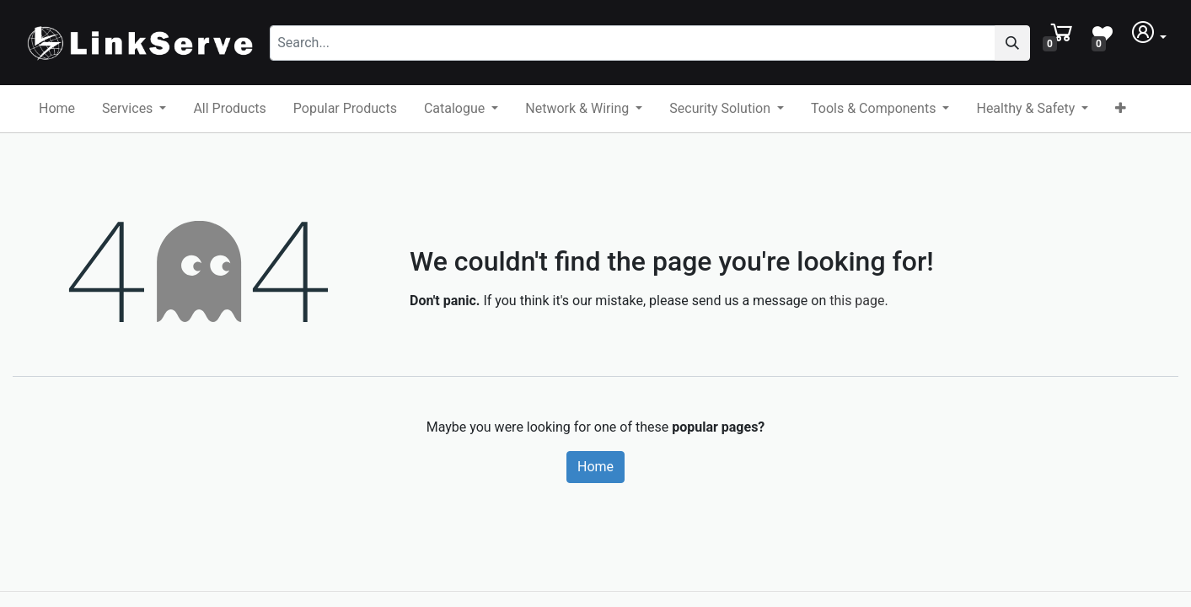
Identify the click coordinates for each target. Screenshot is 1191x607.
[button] (1121, 109)
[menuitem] (57, 109)
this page (856, 301)
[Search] (1012, 43)
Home (595, 467)
